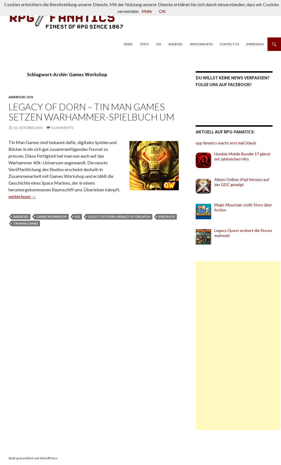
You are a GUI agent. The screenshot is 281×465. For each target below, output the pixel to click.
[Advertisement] (238, 345)
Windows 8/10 (201, 44)
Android (175, 44)
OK (162, 11)
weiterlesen (22, 196)
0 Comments (62, 128)
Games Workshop (51, 216)
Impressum (255, 44)
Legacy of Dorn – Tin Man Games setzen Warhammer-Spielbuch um (91, 111)
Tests (144, 44)
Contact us (229, 44)
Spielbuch (166, 216)
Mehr (147, 11)
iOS (158, 44)
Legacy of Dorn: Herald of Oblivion (119, 216)
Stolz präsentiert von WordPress (32, 458)
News (128, 44)
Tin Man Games (25, 223)
